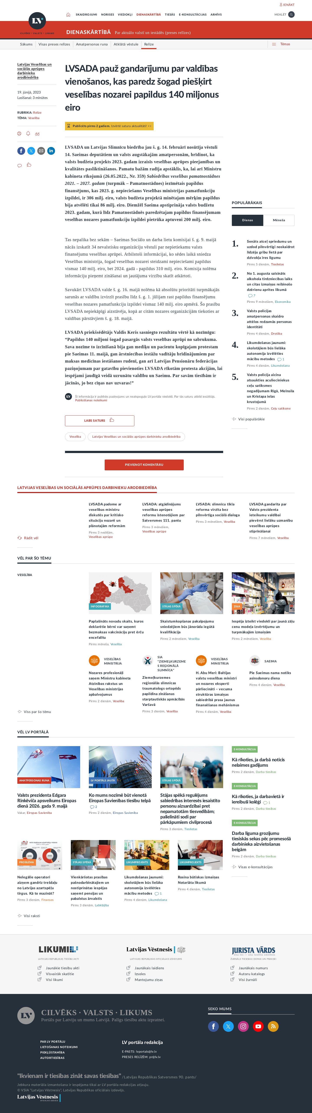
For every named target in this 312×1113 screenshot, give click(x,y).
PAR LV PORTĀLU (52, 1041)
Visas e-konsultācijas (255, 867)
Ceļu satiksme (281, 408)
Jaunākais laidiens (149, 968)
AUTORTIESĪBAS (52, 1058)
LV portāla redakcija (142, 1042)
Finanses (47, 900)
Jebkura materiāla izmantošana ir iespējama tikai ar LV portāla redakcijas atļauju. (83, 1085)
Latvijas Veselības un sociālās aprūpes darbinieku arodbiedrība (136, 436)
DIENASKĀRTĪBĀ (148, 14)
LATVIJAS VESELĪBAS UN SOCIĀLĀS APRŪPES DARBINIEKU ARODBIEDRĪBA (87, 488)
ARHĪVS (216, 14)
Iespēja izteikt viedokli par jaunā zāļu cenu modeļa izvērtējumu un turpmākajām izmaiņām (263, 627)
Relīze (37, 112)
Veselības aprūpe (101, 537)
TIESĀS (170, 14)
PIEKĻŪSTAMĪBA (52, 1052)
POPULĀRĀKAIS (247, 203)
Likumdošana (280, 365)
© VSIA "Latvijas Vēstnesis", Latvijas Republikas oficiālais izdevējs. (71, 1090)
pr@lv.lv (155, 1057)
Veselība (34, 118)
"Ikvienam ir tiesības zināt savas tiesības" (69, 1076)
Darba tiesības (266, 772)
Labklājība (102, 905)
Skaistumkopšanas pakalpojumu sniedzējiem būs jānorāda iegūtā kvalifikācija (187, 627)
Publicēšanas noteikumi (91, 400)
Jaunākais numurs (253, 968)
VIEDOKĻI (125, 14)
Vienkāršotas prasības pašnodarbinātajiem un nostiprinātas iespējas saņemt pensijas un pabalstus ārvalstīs (90, 888)
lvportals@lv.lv (146, 1051)
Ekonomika (283, 301)
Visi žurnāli (248, 980)
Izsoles (140, 974)
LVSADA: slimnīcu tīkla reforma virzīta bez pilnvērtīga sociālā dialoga (218, 510)
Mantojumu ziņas (149, 980)
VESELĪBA (24, 575)
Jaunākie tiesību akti (63, 968)
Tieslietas (277, 264)
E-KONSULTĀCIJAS (193, 14)
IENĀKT (289, 4)
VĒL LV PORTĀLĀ (33, 732)
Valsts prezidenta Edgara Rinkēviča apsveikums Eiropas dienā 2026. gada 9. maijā (46, 800)
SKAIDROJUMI (86, 14)
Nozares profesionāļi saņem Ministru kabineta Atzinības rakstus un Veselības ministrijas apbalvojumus (110, 683)
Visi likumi (54, 980)
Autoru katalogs (252, 974)
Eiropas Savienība (39, 813)
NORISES (107, 14)
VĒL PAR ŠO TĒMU (34, 558)
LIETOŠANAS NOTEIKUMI (59, 1047)
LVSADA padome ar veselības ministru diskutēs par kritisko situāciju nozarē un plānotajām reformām (107, 515)
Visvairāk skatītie (60, 974)
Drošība (276, 333)
